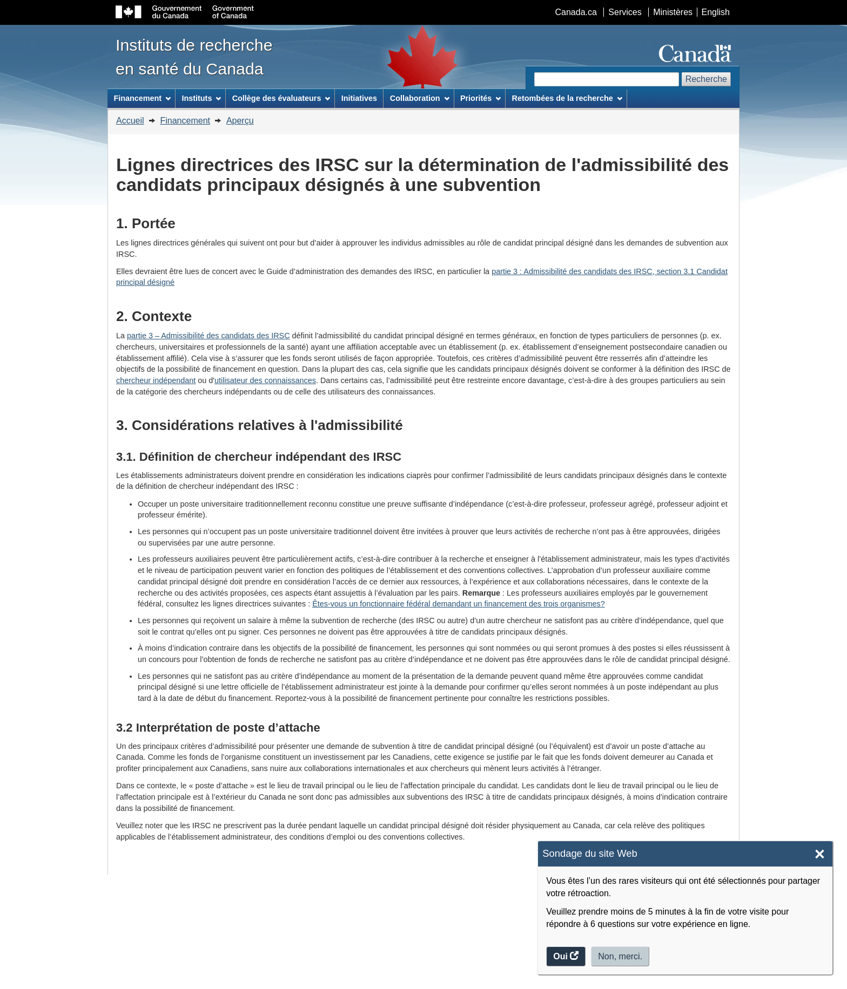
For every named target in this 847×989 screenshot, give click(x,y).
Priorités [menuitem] (480, 98)
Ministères (673, 12)
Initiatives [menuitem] (359, 98)
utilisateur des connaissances (265, 380)
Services (624, 12)
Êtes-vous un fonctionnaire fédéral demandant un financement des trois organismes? (458, 603)
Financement (185, 120)
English (716, 12)
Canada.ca (576, 12)
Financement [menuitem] (142, 98)
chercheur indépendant (156, 380)
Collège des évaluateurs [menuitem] (281, 98)
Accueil (130, 120)
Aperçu (240, 120)
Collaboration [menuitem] (419, 98)
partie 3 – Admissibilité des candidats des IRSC (208, 335)
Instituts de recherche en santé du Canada (194, 57)
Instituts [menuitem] (201, 98)
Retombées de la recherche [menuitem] (567, 98)
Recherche (706, 79)
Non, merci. (620, 956)
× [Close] (820, 854)
